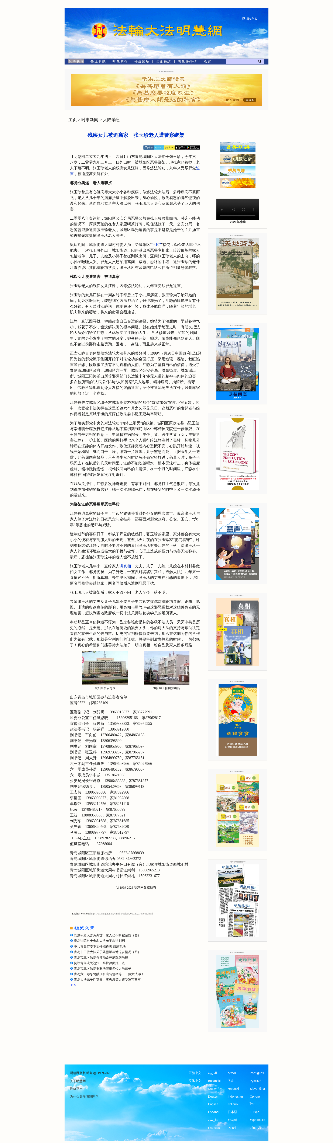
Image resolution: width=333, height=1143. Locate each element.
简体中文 (195, 1081)
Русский (255, 1081)
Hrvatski (233, 1088)
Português (257, 1073)
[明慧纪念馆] (187, 62)
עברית (232, 1073)
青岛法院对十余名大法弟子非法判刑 (99, 940)
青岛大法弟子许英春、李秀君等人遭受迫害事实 (107, 979)
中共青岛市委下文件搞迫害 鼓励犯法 (100, 946)
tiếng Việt (256, 1127)
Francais (214, 1127)
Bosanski (214, 1081)
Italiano (233, 1104)
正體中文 (195, 1073)
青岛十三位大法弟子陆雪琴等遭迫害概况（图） (107, 952)
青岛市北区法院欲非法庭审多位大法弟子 (102, 968)
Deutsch (213, 1096)
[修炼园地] (141, 62)
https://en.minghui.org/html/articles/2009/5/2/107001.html (121, 913)
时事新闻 (89, 119)
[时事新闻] (75, 62)
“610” (156, 245)
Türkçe (254, 1112)
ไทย (252, 1104)
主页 (72, 119)
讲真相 (125, 566)
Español (213, 1112)
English (213, 1104)
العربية (212, 1073)
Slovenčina (257, 1088)
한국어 (232, 1120)
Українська (257, 1120)
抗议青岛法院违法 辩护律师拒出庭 (99, 963)
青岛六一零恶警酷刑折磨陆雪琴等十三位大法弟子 (109, 974)
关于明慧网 (78, 1081)
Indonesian (235, 1096)
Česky (212, 1088)
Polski (232, 1127)
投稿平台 (76, 1089)
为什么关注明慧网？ (84, 1096)
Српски (255, 1096)
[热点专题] (98, 62)
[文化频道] (163, 62)
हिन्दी (231, 1081)
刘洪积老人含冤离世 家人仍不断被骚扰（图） (107, 935)
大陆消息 (111, 119)
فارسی (213, 1120)
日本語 (232, 1112)
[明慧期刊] (120, 62)
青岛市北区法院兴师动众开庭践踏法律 (101, 957)
